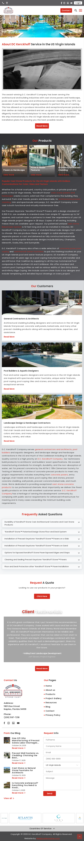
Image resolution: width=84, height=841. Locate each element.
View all (8, 798)
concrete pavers (59, 474)
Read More (42, 126)
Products (50, 694)
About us (50, 690)
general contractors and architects (53, 449)
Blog (48, 706)
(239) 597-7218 (12, 717)
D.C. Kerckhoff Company (50, 458)
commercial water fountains (29, 251)
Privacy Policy (53, 715)
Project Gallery (53, 698)
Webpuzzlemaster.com (48, 838)
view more (8, 175)
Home (49, 686)
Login (78, 3)
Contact (66, 10)
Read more (18, 748)
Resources (51, 702)
